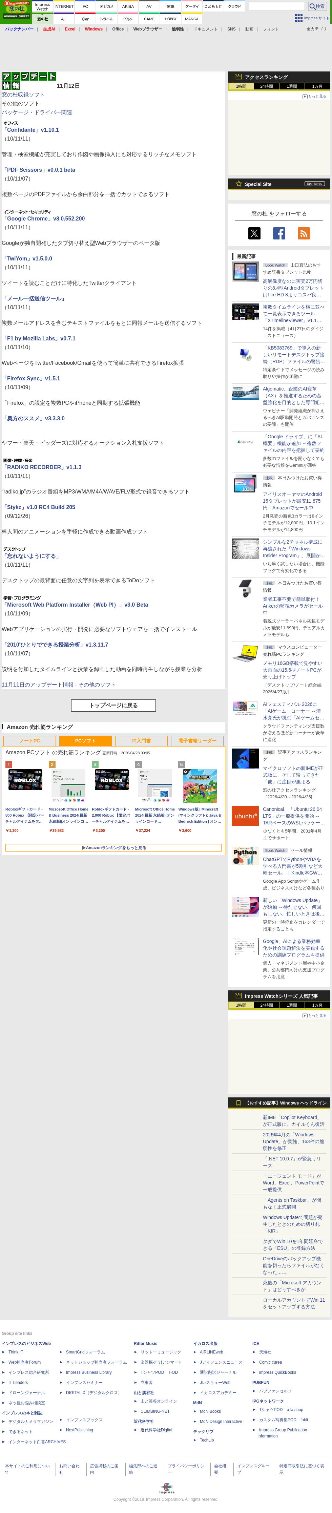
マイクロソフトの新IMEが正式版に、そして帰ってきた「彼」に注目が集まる (293, 774)
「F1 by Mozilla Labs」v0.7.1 (39, 338)
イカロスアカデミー (218, 1392)
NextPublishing (79, 1430)
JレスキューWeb (215, 1382)
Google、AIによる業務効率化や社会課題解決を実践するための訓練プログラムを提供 (294, 948)
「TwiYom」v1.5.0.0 (27, 258)
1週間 (292, 86)
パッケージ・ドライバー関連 (37, 112)
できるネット (20, 1431)
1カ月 (317, 86)
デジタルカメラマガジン (30, 1421)
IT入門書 (141, 740)
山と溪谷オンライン (159, 1401)
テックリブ (203, 1431)
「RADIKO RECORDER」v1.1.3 (42, 467)
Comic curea (270, 1362)
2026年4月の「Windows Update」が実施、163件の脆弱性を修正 (293, 1141)
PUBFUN (260, 1382)
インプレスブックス (84, 1419)
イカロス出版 (205, 1343)
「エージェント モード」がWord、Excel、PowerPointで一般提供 (293, 1182)
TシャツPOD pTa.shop (281, 1409)
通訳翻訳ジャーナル (218, 1372)
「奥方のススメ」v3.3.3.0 (33, 418)
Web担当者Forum (24, 1362)
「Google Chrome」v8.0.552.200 (43, 219)
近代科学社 (144, 1421)
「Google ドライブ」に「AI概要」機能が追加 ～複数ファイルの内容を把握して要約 (294, 443)
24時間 (266, 86)
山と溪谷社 (144, 1392)
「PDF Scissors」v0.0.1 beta (38, 170)
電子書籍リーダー (197, 740)
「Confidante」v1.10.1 (30, 130)
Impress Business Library (89, 1372)
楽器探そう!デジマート (161, 1362)
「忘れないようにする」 (31, 556)
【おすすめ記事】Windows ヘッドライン (286, 1103)
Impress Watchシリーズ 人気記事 (281, 996)
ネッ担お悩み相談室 (26, 1403)
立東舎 (147, 1382)
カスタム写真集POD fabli (283, 1419)
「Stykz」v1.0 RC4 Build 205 (38, 507)
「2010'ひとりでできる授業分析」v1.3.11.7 (55, 645)
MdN (197, 1403)
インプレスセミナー (84, 1382)
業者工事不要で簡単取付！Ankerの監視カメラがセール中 (293, 605)
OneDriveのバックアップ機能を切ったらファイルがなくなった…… (294, 1265)
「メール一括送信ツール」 (34, 298)
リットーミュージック (161, 1352)
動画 (249, 29)
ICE (255, 1343)
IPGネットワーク (268, 1401)
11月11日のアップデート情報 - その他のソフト (59, 685)
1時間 (241, 86)
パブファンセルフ (275, 1391)
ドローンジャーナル (26, 1392)
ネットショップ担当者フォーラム (96, 1362)
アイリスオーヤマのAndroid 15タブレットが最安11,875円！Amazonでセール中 (292, 500)
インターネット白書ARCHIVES (37, 1442)
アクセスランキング (266, 77)
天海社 (265, 1352)
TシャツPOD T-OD (159, 1372)
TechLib (207, 1440)
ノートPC (29, 740)
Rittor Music (145, 1343)
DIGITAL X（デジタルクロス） (94, 1392)
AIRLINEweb (211, 1352)
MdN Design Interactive (221, 1421)
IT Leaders (18, 1382)
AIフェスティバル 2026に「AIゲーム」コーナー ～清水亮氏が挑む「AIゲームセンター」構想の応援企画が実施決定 (294, 717)
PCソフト (85, 740)
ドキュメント (205, 29)
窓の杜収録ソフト (23, 95)
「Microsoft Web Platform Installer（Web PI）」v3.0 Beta (75, 605)
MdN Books (210, 1411)
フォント (271, 29)
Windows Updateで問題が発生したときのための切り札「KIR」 (293, 1224)
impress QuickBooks (277, 1372)
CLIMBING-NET (155, 1411)
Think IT (15, 1352)
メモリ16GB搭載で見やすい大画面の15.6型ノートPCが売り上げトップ (293, 669)
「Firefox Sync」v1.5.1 (31, 378)
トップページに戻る (113, 705)
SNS (231, 29)
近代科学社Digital (156, 1430)
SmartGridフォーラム (85, 1352)
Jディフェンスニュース (221, 1362)
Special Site (258, 184)
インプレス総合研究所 (28, 1372)
